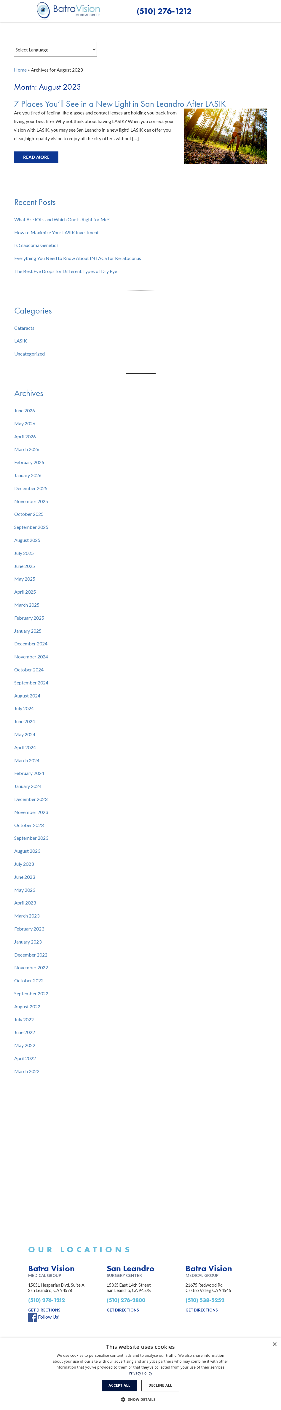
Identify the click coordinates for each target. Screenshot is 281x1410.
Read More (36, 157)
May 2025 (24, 579)
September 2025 (31, 527)
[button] (236, 11)
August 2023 (27, 851)
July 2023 (24, 864)
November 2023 (31, 812)
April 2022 (25, 1058)
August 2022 (27, 1006)
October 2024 (29, 669)
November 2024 (31, 656)
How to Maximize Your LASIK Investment (56, 232)
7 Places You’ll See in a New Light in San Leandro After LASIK (120, 103)
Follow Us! (44, 1316)
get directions (44, 1310)
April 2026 (25, 436)
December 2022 (30, 954)
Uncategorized (29, 353)
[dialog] (140, 1374)
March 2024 (26, 760)
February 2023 (29, 928)
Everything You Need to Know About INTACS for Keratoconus (77, 258)
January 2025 (27, 631)
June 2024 (24, 721)
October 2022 (29, 980)
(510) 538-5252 (205, 1300)
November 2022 (31, 967)
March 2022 (26, 1071)
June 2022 (24, 1032)
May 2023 (24, 890)
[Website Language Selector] (55, 49)
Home (20, 69)
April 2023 (25, 902)
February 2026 (29, 462)
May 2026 (24, 423)
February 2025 (29, 618)
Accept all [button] (119, 1385)
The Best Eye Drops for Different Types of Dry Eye (65, 271)
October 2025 (29, 514)
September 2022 (31, 993)
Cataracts (24, 328)
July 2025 (24, 553)
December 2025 (30, 488)
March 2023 (26, 915)
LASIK (20, 340)
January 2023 (27, 941)
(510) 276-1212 (46, 1300)
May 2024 (24, 734)
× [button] (274, 1344)
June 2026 (24, 410)
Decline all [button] (160, 1385)
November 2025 (31, 501)
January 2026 (27, 475)
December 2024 (30, 643)
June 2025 (24, 566)
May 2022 (24, 1045)
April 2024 (25, 747)
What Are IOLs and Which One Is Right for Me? (62, 219)
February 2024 (29, 773)
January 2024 (27, 786)
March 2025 (26, 605)
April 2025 (25, 592)
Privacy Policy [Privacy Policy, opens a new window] (140, 1373)
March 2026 (26, 449)
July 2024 (24, 708)
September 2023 (31, 838)
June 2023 (24, 877)
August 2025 (27, 540)
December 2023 (30, 799)
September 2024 (31, 682)
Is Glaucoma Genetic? (36, 245)
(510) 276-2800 (126, 1300)
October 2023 (29, 825)
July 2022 (24, 1019)
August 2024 (27, 695)
